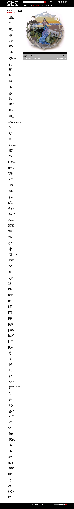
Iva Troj (9, 207)
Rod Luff (9, 412)
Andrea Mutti (10, 39)
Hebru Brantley (10, 191)
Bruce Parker (10, 82)
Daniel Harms (10, 134)
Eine (8, 158)
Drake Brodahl (10, 156)
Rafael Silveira (10, 394)
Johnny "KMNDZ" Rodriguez (12, 242)
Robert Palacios (10, 411)
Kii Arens (9, 271)
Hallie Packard (10, 186)
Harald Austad (10, 190)
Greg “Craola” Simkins (11, 181)
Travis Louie (10, 474)
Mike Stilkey (10, 342)
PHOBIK (9, 388)
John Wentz (9, 238)
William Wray (10, 481)
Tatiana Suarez (10, 464)
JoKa (8, 243)
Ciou (8, 120)
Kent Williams (10, 266)
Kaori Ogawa (10, 255)
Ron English (10, 414)
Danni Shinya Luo (10, 135)
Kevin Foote (10, 268)
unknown (9, 476)
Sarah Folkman (10, 421)
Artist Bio (39, 58)
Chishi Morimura (10, 110)
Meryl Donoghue (10, 336)
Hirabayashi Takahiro (11, 198)
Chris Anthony (10, 112)
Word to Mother (10, 484)
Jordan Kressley (10, 245)
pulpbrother (10, 392)
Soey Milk (9, 443)
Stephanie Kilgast (10, 449)
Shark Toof (9, 435)
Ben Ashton (10, 68)
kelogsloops (10, 262)
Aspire (9, 60)
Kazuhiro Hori (10, 258)
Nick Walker (10, 362)
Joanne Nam (10, 235)
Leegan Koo (10, 289)
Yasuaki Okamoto (10, 487)
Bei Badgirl (10, 65)
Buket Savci (10, 88)
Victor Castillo (10, 479)
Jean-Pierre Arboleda (11, 220)
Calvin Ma (9, 94)
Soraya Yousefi (10, 445)
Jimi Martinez (10, 233)
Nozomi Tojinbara (10, 371)
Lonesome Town (10, 299)
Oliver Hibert (10, 375)
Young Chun (10, 492)
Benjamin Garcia (10, 70)
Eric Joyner (9, 163)
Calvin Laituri (10, 93)
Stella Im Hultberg (11, 447)
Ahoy (8, 23)
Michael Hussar (10, 340)
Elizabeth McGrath (11, 161)
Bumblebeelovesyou (11, 90)
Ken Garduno (10, 265)
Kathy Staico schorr (11, 256)
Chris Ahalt (9, 114)
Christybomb (10, 119)
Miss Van (9, 343)
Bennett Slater (10, 71)
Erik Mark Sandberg (11, 166)
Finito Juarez (10, 171)
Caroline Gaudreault (11, 103)
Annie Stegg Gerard (11, 50)
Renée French (10, 401)
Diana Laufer (10, 151)
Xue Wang (9, 485)
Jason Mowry (10, 216)
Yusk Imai (9, 497)
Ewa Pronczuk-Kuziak (11, 168)
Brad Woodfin (10, 77)
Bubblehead (10, 86)
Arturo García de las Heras (12, 58)
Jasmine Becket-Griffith (11, 213)
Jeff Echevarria (10, 223)
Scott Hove (9, 424)
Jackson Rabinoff (10, 209)
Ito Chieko (9, 206)
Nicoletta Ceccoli (10, 365)
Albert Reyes (10, 28)
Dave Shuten (10, 142)
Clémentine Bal (10, 121)
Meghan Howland (10, 333)
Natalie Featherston (11, 356)
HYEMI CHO (10, 201)
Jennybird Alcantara (11, 226)
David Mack (10, 143)
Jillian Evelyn (10, 231)
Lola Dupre (9, 297)
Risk (8, 409)
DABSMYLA (10, 132)
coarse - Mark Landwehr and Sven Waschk (14, 122)
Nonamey (9, 369)
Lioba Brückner (10, 294)
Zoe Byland (9, 499)
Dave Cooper (10, 138)
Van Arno (9, 478)
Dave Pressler (10, 140)
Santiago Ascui (10, 420)
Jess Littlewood (10, 229)
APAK (9, 54)
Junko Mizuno (10, 250)
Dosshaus (9, 155)
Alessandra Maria (10, 29)
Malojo (9, 310)
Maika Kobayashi (10, 307)
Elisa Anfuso (10, 160)
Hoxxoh (9, 200)
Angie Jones (10, 47)
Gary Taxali (9, 175)
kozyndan (9, 276)
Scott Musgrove (10, 423)
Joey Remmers (10, 237)
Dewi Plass (9, 150)
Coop (9, 126)
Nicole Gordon (10, 363)
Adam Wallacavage (11, 18)
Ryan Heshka (10, 417)
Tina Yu (9, 470)
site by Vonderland (9, 506)
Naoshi (9, 353)
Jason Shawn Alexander (11, 218)
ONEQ (9, 377)
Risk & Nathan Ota (11, 410)
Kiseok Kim (9, 272)
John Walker (10, 241)
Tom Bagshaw (10, 472)
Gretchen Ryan (10, 183)
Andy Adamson (10, 44)
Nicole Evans (10, 364)
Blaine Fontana (10, 74)
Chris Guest (10, 116)
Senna (9, 428)
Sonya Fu (9, 444)
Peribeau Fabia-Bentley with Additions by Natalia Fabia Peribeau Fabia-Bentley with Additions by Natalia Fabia (14, 386)
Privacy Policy (65, 506)
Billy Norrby (10, 73)
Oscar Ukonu (10, 379)
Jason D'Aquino (10, 214)
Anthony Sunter (10, 53)
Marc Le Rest (10, 312)
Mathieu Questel (10, 327)
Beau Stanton (10, 64)
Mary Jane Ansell (10, 324)
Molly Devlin (10, 349)
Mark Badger (10, 318)
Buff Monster (10, 87)
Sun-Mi (9, 453)
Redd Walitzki (10, 399)
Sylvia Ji (9, 457)
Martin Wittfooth (10, 319)
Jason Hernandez (10, 215)
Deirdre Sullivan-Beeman (12, 145)
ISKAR (9, 204)
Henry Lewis (10, 194)
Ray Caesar (9, 398)
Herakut (9, 196)
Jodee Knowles (10, 236)
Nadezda (9, 352)
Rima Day (9, 408)
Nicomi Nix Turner (10, 366)
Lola (8, 296)
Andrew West (10, 42)
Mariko (9, 316)
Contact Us (37, 504)
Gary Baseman (10, 174)
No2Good (9, 368)
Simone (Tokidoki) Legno (11, 440)
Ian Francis (9, 202)
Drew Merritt (10, 157)
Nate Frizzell (10, 357)
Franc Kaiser (10, 172)
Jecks (9, 221)
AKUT (9, 27)
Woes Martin (10, 482)
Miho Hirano (10, 341)
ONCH (9, 376)
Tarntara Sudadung (11, 463)
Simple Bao (10, 441)
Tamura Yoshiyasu (10, 460)
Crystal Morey (10, 128)
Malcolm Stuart (10, 308)
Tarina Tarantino (10, 462)
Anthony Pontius (10, 52)
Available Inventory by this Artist (29, 58)
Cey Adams (9, 106)
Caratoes (9, 97)
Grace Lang (10, 180)
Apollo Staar (10, 56)
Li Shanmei (9, 290)
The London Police (10, 468)
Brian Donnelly (10, 81)
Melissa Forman (10, 335)
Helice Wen (9, 192)
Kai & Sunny (10, 253)
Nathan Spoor (10, 359)
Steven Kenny (10, 452)
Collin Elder (10, 125)
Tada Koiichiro (10, 458)
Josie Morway (10, 248)
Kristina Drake (10, 278)
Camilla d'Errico (10, 96)
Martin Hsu (9, 320)
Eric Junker (9, 164)
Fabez (9, 169)
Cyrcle (9, 129)
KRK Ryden (9, 279)
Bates (9, 63)
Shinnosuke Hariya (11, 439)
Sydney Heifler (10, 456)
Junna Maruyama (10, 252)
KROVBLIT (9, 281)
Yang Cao (9, 486)
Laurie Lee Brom (10, 287)
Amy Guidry (10, 34)
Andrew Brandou (10, 40)
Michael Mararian (10, 339)
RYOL (9, 418)
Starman (9, 446)
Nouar (9, 370)
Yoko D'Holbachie (10, 490)
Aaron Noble (10, 16)
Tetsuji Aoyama (10, 466)
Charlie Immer (10, 108)
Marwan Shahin (10, 323)
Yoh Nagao (9, 489)
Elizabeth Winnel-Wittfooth (12, 162)
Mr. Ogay (9, 351)
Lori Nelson (9, 300)
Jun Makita (9, 249)
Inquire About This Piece (61, 58)
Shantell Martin (10, 434)
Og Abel (9, 372)
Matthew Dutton (10, 329)
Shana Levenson (10, 433)
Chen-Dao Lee (10, 109)
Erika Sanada (10, 167)
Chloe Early (9, 111)
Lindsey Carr (10, 293)
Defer (9, 144)
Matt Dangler (10, 328)
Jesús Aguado (10, 230)
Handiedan (9, 187)
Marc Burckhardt (10, 311)
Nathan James (10, 360)
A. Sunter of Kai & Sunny (11, 15)
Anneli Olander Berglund (11, 48)
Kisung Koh (9, 273)
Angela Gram (10, 45)
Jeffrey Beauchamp (11, 224)
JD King (9, 219)
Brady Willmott (10, 79)
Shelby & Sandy (10, 438)
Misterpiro (9, 346)
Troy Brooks (10, 475)
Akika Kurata (10, 25)
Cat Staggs (10, 104)
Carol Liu (9, 102)
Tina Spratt (10, 469)
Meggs (9, 331)
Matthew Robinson (11, 330)
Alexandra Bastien (11, 30)
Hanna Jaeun (10, 189)
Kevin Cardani (10, 267)
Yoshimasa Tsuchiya (11, 491)
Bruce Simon (10, 83)
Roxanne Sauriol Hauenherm (12, 415)
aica (8, 24)
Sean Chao (9, 426)
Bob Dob (9, 76)
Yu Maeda (9, 493)
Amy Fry (9, 33)
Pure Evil (9, 393)
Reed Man (9, 400)
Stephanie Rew (10, 450)
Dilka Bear (9, 152)
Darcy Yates (10, 137)
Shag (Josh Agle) (10, 432)
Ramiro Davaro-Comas (11, 395)
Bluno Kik (9, 75)
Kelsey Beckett (10, 264)
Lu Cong (9, 301)
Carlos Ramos (10, 99)
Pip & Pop (9, 389)
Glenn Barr (9, 179)
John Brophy (10, 239)
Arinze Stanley (10, 57)
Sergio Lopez (10, 429)
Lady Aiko (9, 282)
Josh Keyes (9, 247)
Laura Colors (10, 283)
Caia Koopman (10, 92)
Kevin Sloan (9, 270)
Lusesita (9, 306)
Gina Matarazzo (10, 178)
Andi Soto (9, 36)
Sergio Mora (10, 430)
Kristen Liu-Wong (10, 277)
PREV (28, 53)
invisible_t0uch (10, 203)
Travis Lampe (10, 473)
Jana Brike (9, 212)
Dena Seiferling (10, 148)
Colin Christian (10, 123)
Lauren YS (9, 284)
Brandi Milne (10, 80)
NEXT (61, 53)
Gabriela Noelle (10, 173)
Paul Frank (9, 382)
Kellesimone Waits (11, 260)
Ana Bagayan (10, 35)
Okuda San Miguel (10, 374)
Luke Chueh (10, 304)
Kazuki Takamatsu (11, 259)
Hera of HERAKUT (10, 195)
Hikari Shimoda (10, 197)
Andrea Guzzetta (10, 38)
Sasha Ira (9, 422)
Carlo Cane (9, 98)
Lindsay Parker (10, 291)
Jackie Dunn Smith (11, 208)
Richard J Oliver (10, 405)
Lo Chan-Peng (10, 295)
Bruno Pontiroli (10, 85)
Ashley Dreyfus (10, 59)
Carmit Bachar (10, 100)
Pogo (9, 391)
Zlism (9, 498)
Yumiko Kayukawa (10, 496)
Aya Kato (9, 62)
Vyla (8, 480)
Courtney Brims (10, 127)
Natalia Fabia (10, 354)
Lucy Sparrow (10, 302)
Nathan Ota (9, 358)
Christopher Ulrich (11, 117)
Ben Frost (9, 67)
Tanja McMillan (10, 461)
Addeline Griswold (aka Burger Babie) (13, 21)
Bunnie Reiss (10, 91)
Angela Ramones (10, 46)
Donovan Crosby (10, 154)
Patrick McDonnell (11, 381)
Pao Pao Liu (10, 380)
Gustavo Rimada (10, 185)
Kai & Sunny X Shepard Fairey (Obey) (13, 254)
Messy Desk (10, 337)
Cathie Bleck (10, 105)
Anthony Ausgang (10, 51)
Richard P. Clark (10, 406)
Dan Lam (9, 133)
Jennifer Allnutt (10, 225)
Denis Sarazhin (10, 149)
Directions (31, 504)
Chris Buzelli (10, 115)
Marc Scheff (10, 313)
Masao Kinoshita (10, 325)
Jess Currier (10, 227)
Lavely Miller (10, 288)
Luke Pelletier (10, 305)
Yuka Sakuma (10, 495)
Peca (9, 383)
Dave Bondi (9, 139)
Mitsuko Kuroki (10, 347)
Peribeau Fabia (10, 385)
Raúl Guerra (10, 397)
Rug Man (9, 416)
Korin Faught (10, 275)
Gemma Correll (10, 177)
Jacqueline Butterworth (11, 210)
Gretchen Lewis (10, 184)
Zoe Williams (10, 501)
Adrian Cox (9, 22)
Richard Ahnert (10, 404)
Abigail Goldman (10, 17)
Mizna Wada (10, 348)
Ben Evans (9, 69)
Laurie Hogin (10, 285)
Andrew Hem (10, 41)
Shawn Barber (10, 437)
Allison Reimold (10, 31)
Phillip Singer (10, 387)
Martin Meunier (10, 322)
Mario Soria (10, 317)
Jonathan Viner (10, 244)
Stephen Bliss (10, 451)
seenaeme (9, 427)
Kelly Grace (9, 261)
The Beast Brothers (11, 467)
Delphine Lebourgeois (11, 146)
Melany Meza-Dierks (11, 334)
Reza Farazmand (10, 403)
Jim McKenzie (10, 232)
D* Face (9, 131)
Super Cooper (10, 455)
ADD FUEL (9, 19)
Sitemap (43, 504)
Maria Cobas (10, 314)
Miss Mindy (9, 345)
